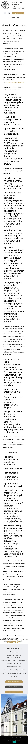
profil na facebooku (14, 686)
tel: (14, 657)
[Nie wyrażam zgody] (26, 740)
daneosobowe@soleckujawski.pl (15, 82)
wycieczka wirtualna (18, 13)
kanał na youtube (14, 691)
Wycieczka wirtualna (14, 681)
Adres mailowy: (14, 660)
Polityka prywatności (16, 740)
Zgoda (14, 742)
